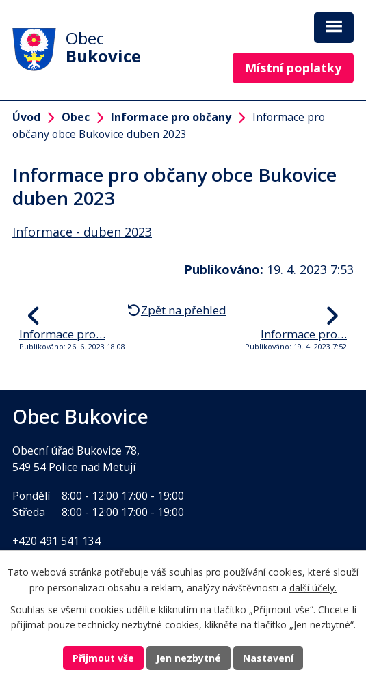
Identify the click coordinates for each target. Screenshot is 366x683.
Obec (76, 116)
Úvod (26, 116)
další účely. (313, 587)
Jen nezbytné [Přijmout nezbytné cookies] (188, 658)
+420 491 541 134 (56, 540)
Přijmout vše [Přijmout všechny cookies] (103, 658)
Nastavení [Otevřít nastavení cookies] (268, 658)
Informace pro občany (171, 116)
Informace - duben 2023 (82, 232)
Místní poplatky (293, 67)
